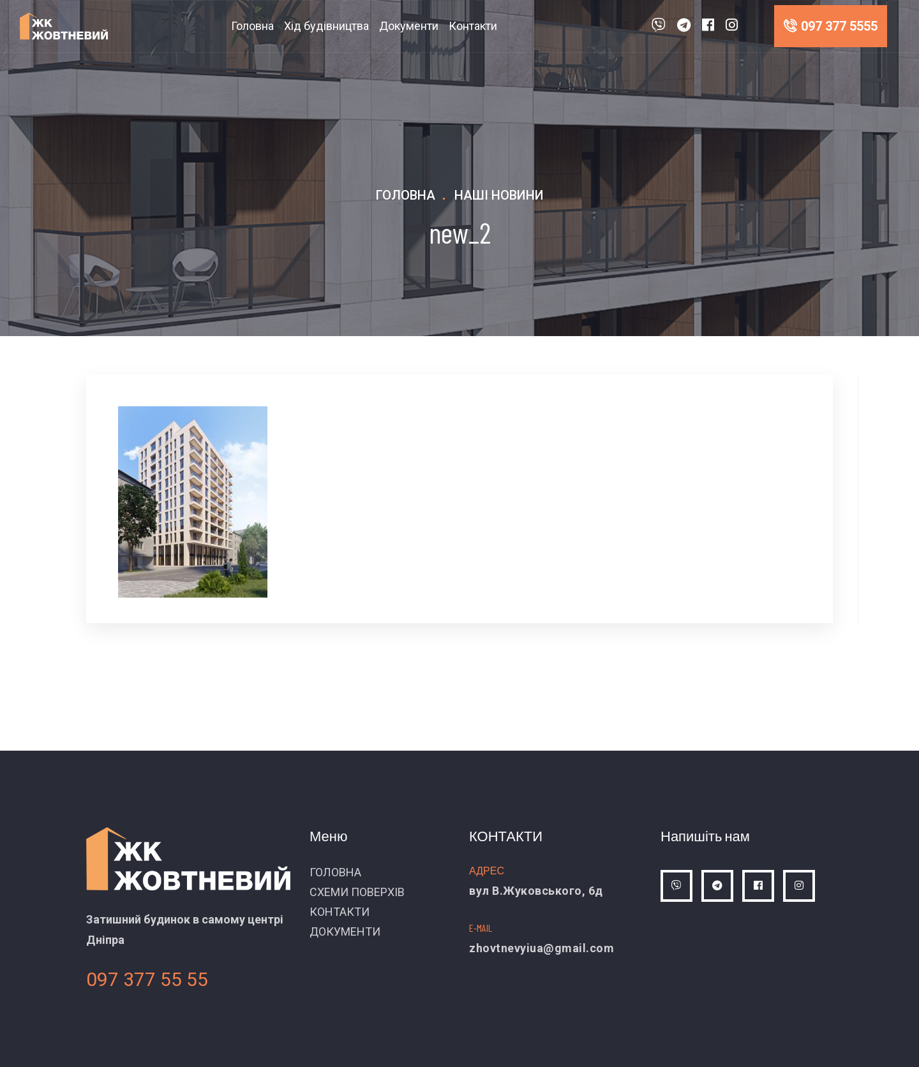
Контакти (473, 26)
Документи (408, 26)
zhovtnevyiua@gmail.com (541, 948)
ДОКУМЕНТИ (345, 931)
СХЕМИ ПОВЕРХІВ (357, 892)
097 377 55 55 (147, 979)
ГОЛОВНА (335, 872)
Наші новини (499, 195)
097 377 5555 (831, 26)
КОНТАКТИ (340, 911)
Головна (252, 26)
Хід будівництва (326, 26)
